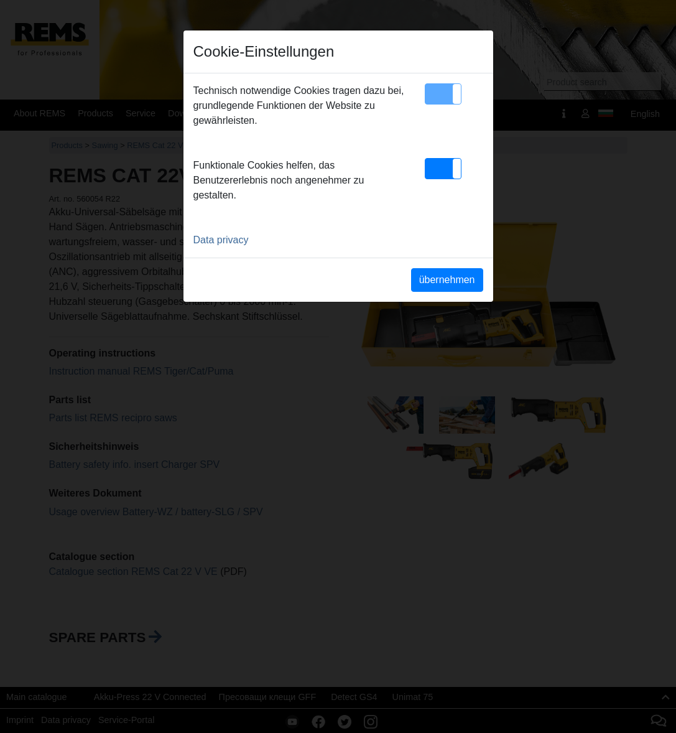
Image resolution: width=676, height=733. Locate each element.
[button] (443, 94)
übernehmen (447, 279)
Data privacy (221, 240)
